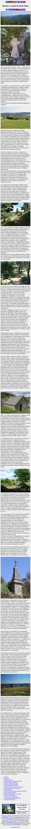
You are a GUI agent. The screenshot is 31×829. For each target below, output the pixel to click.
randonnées (16, 823)
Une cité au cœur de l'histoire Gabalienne (13, 781)
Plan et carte (6, 778)
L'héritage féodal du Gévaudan (10, 782)
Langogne (6, 776)
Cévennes (10, 818)
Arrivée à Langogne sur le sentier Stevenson (13, 786)
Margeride (20, 822)
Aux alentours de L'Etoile (9, 799)
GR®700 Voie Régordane (9, 795)
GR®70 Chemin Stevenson (10, 792)
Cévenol (7, 822)
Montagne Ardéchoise (13, 822)
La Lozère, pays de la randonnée (11, 796)
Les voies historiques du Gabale (11, 785)
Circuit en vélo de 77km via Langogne (12, 788)
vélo (27, 823)
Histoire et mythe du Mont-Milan (11, 784)
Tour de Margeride (8, 789)
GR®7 (12, 819)
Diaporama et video (8, 779)
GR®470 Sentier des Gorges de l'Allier (12, 793)
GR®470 (14, 820)
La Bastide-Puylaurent (17, 817)
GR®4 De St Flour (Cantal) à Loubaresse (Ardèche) (15, 791)
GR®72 (26, 819)
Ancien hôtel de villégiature (6, 815)
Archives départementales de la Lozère (12, 798)
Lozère (26, 817)
